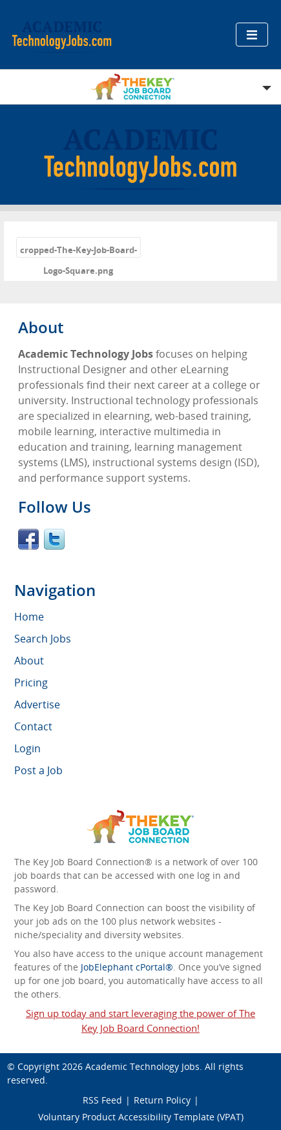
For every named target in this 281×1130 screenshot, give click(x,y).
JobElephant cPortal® (127, 967)
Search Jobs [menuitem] (42, 639)
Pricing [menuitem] (31, 682)
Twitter (54, 539)
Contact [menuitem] (33, 726)
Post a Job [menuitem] (38, 770)
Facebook (28, 539)
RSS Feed (102, 1100)
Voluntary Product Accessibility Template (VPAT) (141, 1117)
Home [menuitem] (29, 617)
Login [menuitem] (27, 748)
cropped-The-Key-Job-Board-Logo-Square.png (78, 251)
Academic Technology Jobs (142, 1066)
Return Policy (162, 1100)
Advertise (37, 704)
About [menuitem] (29, 660)
